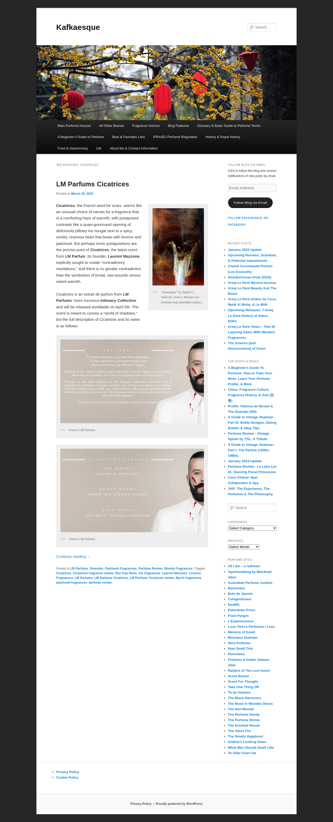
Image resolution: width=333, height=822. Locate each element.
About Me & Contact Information (134, 148)
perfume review (100, 582)
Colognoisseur (240, 599)
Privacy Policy (67, 772)
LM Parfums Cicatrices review (152, 578)
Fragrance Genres (146, 126)
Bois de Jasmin (240, 594)
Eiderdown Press (241, 610)
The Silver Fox (239, 731)
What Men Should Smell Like (251, 747)
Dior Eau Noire (126, 573)
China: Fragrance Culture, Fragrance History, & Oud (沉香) (251, 395)
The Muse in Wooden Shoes (250, 704)
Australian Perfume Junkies (250, 583)
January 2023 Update (245, 250)
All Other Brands (111, 126)
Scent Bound (238, 676)
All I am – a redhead (244, 566)
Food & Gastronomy (72, 148)
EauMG (234, 604)
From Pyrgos (238, 616)
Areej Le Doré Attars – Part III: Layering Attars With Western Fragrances (252, 332)
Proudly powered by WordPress (179, 804)
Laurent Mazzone (174, 573)
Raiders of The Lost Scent (249, 671)
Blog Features (178, 126)
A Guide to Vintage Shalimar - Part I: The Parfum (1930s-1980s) (251, 450)
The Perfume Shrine (244, 720)
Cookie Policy (67, 777)
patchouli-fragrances (71, 582)
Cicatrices (63, 573)
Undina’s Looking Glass (247, 742)
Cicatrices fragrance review (93, 573)
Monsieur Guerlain (243, 638)
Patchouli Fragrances (121, 568)
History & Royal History (223, 137)
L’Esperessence (240, 621)
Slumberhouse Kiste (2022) (249, 277)
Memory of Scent (241, 632)
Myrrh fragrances (188, 578)
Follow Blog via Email (250, 203)
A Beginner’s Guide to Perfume (80, 137)
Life (98, 148)
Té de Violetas (239, 692)
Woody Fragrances (178, 568)
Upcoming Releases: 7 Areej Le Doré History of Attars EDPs (250, 315)
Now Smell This (240, 648)
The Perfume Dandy (244, 714)
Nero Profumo (239, 643)
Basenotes (236, 588)
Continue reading (73, 556)
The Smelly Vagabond (245, 736)
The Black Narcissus (244, 698)
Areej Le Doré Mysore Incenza (252, 283)
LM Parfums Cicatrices (92, 184)
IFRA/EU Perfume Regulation (175, 137)
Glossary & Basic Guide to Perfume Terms (228, 126)
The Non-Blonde (241, 709)
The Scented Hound (244, 725)
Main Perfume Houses (74, 126)
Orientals (96, 568)
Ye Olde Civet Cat (242, 753)
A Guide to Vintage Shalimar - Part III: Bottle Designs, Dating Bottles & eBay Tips (252, 422)
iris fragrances (149, 573)
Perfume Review (150, 568)
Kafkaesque (78, 27)
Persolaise (236, 654)
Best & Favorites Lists (128, 137)
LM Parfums (79, 568)
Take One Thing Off (243, 687)
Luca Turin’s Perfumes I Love (251, 627)
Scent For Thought (243, 681)
